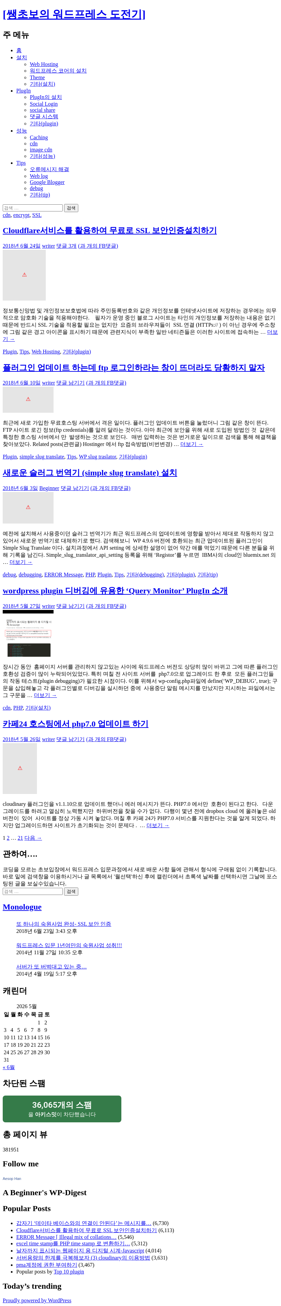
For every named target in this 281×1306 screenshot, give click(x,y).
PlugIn (23, 91)
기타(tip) (40, 195)
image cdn (41, 149)
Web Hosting (44, 64)
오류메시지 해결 (49, 169)
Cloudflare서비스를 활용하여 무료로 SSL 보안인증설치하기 (110, 230)
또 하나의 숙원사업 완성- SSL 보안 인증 (63, 924)
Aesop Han (12, 1179)
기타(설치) (42, 84)
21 (20, 838)
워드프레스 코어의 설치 (58, 71)
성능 (21, 131)
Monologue (22, 906)
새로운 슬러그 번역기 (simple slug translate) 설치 (90, 472)
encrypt (21, 215)
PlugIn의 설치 (46, 97)
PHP (90, 574)
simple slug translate (42, 457)
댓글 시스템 (44, 116)
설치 (21, 57)
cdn (34, 143)
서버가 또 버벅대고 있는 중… (51, 967)
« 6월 (9, 1067)
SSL (37, 215)
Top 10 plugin (69, 1271)
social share (42, 110)
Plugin (10, 351)
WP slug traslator (97, 457)
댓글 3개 (66, 246)
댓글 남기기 (70, 383)
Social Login (44, 104)
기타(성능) (42, 156)
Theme (37, 77)
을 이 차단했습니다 (62, 1109)
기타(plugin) (44, 123)
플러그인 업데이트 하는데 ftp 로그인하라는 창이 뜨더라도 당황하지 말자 (134, 367)
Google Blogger (47, 182)
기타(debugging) (145, 574)
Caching (39, 137)
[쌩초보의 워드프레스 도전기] (74, 14)
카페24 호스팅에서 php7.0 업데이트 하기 (75, 723)
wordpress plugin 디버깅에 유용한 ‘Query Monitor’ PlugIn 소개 (115, 590)
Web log (39, 176)
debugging (30, 574)
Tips (21, 163)
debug (36, 188)
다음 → (33, 838)
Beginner (49, 488)
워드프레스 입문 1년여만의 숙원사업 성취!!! (69, 945)
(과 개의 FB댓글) (98, 246)
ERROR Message (63, 574)
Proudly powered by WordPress (37, 1300)
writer (48, 246)
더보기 (191, 444)
